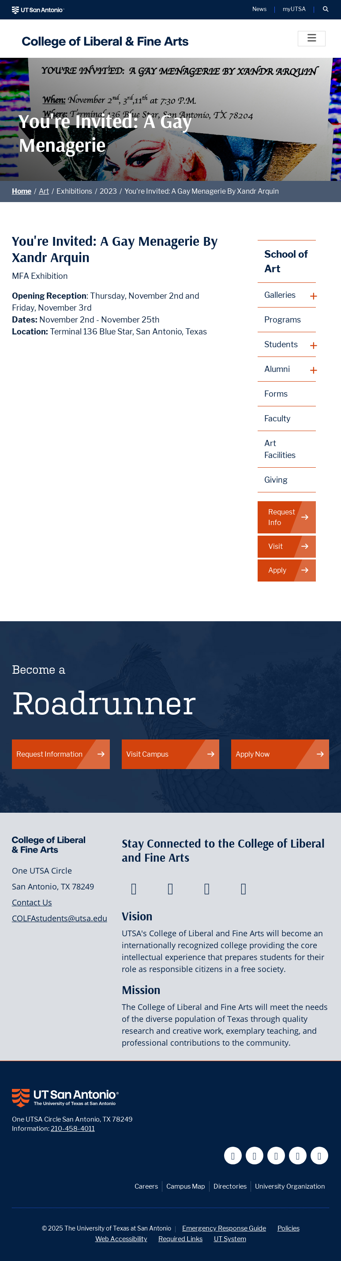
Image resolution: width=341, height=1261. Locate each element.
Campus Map (185, 1186)
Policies (288, 1228)
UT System (230, 1238)
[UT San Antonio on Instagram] (320, 1156)
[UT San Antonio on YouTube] (276, 1156)
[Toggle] (312, 38)
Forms (276, 393)
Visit (288, 546)
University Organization (290, 1186)
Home (21, 191)
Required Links (180, 1238)
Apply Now (280, 754)
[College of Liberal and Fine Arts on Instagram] (244, 891)
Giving (276, 479)
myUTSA (294, 9)
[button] (325, 10)
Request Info (288, 517)
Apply (288, 570)
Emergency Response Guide (224, 1228)
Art (44, 191)
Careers (146, 1186)
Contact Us (32, 902)
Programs (282, 319)
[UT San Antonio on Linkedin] (298, 1156)
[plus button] (287, 295)
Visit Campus (170, 754)
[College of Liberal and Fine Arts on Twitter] (170, 891)
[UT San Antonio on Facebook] (233, 1156)
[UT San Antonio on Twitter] (255, 1156)
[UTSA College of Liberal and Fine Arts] (103, 38)
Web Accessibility (121, 1238)
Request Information (60, 754)
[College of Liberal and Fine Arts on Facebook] (134, 891)
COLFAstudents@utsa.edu (59, 918)
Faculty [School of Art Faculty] (277, 418)
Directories (230, 1186)
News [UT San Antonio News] (259, 9)
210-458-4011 (73, 1128)
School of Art (286, 261)
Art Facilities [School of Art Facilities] (280, 449)
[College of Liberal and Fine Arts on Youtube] (207, 891)
